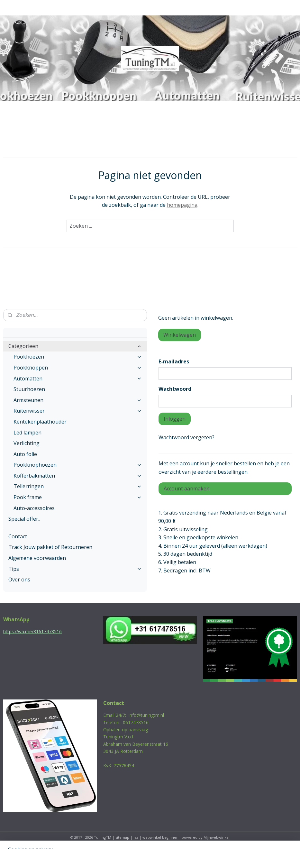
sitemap (122, 837)
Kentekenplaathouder (40, 421)
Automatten (78, 378)
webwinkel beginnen (160, 837)
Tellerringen (78, 486)
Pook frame (78, 497)
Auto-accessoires (34, 508)
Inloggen (175, 418)
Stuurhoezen (29, 389)
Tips (75, 568)
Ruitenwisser (78, 410)
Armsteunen (78, 400)
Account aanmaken (187, 488)
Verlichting (27, 443)
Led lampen (27, 432)
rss (135, 837)
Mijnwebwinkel (217, 837)
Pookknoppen (78, 367)
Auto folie (25, 454)
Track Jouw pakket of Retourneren (50, 547)
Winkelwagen (179, 334)
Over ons (19, 579)
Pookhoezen (78, 356)
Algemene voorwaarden (37, 557)
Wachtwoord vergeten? (186, 437)
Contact (17, 536)
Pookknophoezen (78, 464)
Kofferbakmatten (78, 475)
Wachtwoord (175, 388)
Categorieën (75, 346)
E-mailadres (174, 361)
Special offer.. (24, 518)
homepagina (182, 205)
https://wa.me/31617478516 (32, 631)
